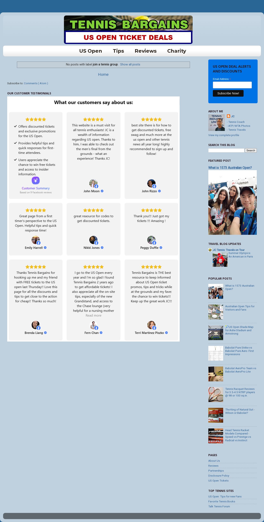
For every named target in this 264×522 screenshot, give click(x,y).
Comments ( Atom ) (36, 83)
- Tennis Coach (236, 121)
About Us (214, 460)
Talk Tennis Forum (219, 506)
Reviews (146, 51)
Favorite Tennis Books (221, 501)
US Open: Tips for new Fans (225, 496)
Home (103, 74)
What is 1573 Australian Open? (230, 168)
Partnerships (216, 470)
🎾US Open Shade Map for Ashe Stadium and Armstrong (239, 330)
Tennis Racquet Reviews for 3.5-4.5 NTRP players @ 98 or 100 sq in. (240, 392)
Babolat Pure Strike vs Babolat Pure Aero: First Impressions (239, 351)
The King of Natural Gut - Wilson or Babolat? (240, 411)
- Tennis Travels (236, 129)
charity (176, 51)
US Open (90, 51)
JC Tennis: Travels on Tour (228, 250)
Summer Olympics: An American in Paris (241, 255)
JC (233, 116)
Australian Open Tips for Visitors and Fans (240, 308)
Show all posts (130, 64)
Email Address (222, 79)
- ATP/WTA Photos (238, 125)
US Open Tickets (218, 480)
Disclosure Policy (218, 475)
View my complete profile (223, 135)
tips (118, 51)
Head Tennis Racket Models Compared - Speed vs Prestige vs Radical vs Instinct (238, 435)
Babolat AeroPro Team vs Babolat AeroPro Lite (240, 370)
